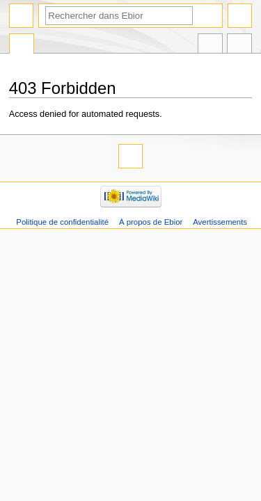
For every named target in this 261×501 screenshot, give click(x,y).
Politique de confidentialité (62, 222)
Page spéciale (21, 45)
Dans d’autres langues (210, 45)
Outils (239, 45)
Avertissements (220, 222)
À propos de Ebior (150, 222)
